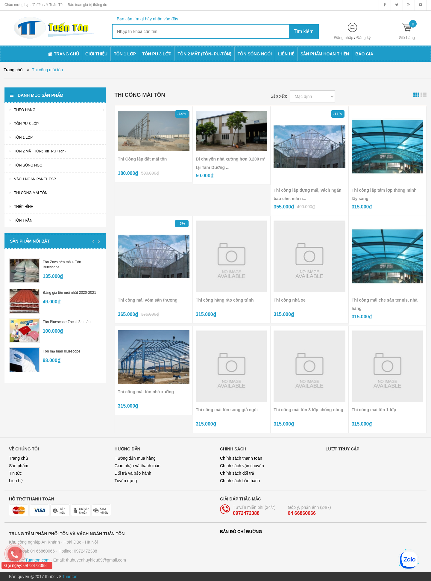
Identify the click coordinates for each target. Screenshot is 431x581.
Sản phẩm (18, 465)
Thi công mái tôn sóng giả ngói (227, 409)
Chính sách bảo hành (240, 480)
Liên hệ (16, 480)
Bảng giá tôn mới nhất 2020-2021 (69, 292)
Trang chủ (18, 458)
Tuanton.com (37, 560)
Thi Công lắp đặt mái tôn (142, 159)
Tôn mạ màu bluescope (62, 351)
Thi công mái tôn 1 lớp (374, 409)
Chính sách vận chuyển (242, 465)
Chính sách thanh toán (241, 458)
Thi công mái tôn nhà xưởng (146, 391)
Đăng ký (363, 37)
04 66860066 (302, 513)
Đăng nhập (343, 37)
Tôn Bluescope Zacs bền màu (67, 322)
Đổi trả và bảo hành (133, 473)
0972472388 (246, 513)
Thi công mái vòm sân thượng (147, 300)
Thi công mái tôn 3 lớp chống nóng (308, 409)
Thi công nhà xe (290, 300)
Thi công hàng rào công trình (225, 300)
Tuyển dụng (126, 480)
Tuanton (70, 576)
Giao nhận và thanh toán (138, 465)
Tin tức (15, 473)
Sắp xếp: (279, 96)
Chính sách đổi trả (237, 473)
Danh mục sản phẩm (36, 95)
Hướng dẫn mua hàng (135, 458)
